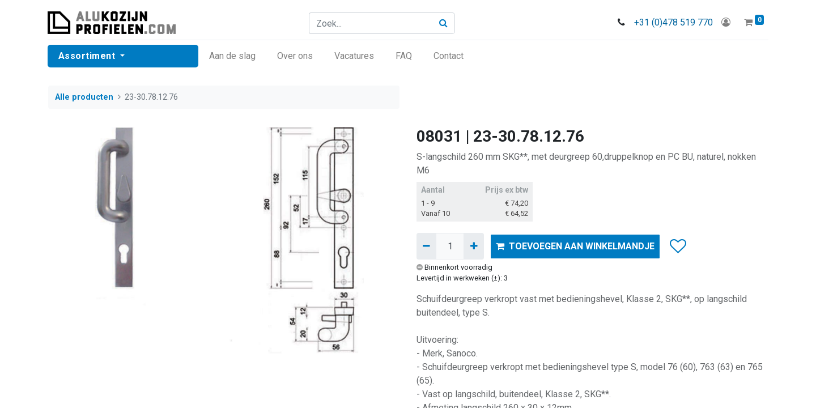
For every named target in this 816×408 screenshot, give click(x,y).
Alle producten (84, 97)
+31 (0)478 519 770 (673, 22)
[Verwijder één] (426, 246)
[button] (677, 246)
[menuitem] (233, 56)
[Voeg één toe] (473, 246)
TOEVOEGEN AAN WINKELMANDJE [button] (575, 246)
